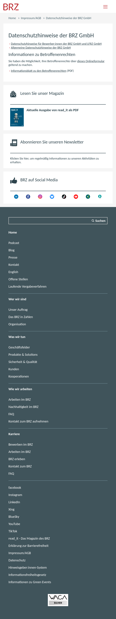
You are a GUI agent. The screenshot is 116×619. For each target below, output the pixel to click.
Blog (11, 250)
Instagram (15, 495)
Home (12, 18)
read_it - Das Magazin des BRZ (29, 538)
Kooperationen (18, 376)
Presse (12, 257)
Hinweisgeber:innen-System (27, 567)
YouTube (14, 524)
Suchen (100, 221)
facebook (14, 488)
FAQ (11, 414)
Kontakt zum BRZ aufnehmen (28, 421)
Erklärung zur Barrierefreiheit (28, 546)
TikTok (12, 531)
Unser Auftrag (17, 310)
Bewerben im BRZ (20, 444)
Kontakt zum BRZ (20, 466)
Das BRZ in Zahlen (20, 317)
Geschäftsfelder (19, 347)
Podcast (13, 243)
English (13, 272)
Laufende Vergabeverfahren (27, 286)
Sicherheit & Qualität (22, 362)
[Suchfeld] (58, 220)
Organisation (17, 324)
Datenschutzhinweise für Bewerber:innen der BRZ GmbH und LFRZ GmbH (56, 44)
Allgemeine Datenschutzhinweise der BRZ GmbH (41, 48)
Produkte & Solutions (22, 355)
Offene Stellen (18, 279)
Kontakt (13, 265)
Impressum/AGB (31, 18)
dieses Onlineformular (90, 61)
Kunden (13, 369)
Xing (11, 509)
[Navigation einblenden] (105, 7)
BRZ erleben (16, 459)
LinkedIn (14, 502)
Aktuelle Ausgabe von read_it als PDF (52, 110)
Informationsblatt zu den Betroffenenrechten (38, 71)
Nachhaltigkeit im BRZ (23, 407)
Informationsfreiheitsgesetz (27, 575)
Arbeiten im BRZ (19, 399)
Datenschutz (16, 560)
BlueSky (13, 517)
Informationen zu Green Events (29, 582)
